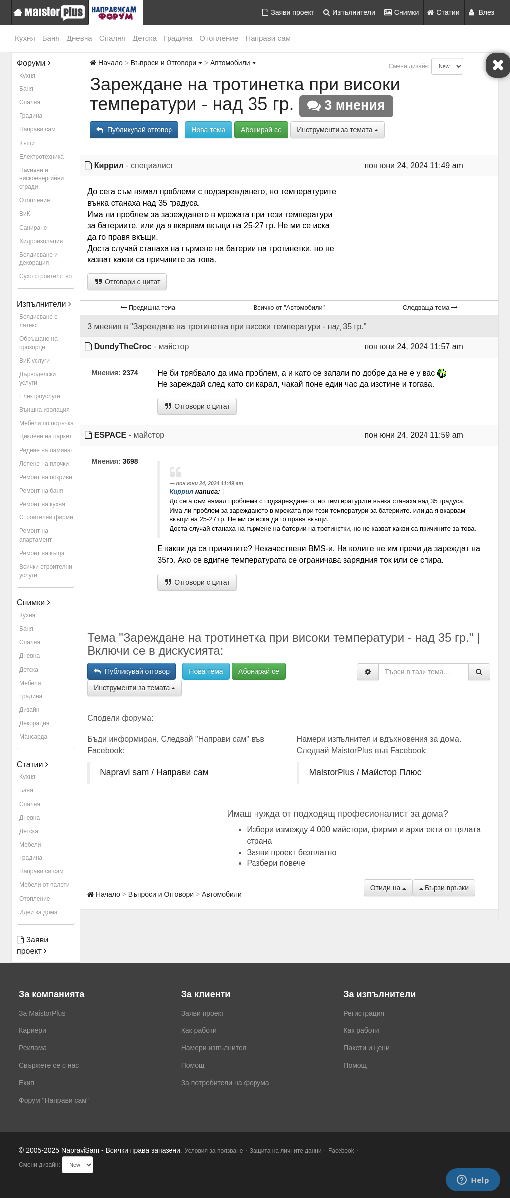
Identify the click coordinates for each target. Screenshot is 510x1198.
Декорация (34, 723)
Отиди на (388, 888)
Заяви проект (288, 12)
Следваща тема (430, 307)
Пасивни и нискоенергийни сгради (41, 178)
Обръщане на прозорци (38, 342)
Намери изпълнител (214, 1048)
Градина (178, 38)
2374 (130, 373)
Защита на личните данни (286, 1150)
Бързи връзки (444, 888)
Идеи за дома (38, 912)
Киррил (109, 165)
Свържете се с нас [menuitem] (49, 1065)
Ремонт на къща (41, 553)
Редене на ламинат (46, 450)
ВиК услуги (34, 360)
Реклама (33, 1048)
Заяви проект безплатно (291, 852)
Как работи (199, 1030)
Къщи (27, 143)
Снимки (401, 12)
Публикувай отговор (134, 130)
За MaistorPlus (42, 1013)
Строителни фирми (46, 517)
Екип (26, 1083)
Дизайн (29, 709)
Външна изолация (44, 409)
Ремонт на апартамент (35, 535)
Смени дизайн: (409, 66)
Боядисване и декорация (38, 258)
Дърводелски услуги (37, 378)
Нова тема (208, 130)
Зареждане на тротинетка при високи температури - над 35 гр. (245, 94)
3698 (130, 461)
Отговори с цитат (127, 282)
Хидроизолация (41, 241)
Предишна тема (147, 307)
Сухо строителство (45, 276)
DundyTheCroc (123, 346)
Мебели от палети (44, 884)
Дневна (79, 38)
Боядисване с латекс (38, 321)
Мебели (30, 683)
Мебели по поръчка (46, 423)
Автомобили (233, 63)
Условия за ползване (214, 1150)
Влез (482, 12)
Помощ (193, 1065)
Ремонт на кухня (42, 504)
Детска (145, 38)
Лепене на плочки (44, 463)
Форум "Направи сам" (54, 1100)
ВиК (24, 213)
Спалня (112, 38)
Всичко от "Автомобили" (289, 307)
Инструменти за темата (337, 130)
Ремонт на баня (41, 490)
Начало (106, 63)
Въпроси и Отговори (166, 63)
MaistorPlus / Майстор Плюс (365, 772)
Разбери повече (276, 863)
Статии (443, 12)
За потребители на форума (225, 1083)
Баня (51, 38)
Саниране (33, 227)
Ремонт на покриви (45, 477)
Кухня (25, 38)
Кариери (32, 1030)
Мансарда (33, 736)
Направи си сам (41, 871)
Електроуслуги (39, 396)
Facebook (341, 1150)
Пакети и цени (366, 1048)
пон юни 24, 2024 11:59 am (413, 435)
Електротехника (41, 156)
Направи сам (268, 38)
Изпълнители (349, 12)
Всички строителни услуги (45, 571)
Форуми (34, 63)
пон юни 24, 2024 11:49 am (413, 165)
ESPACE (110, 435)
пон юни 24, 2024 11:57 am (413, 346)
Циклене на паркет (45, 436)
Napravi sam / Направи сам (154, 772)
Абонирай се (261, 130)
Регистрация (363, 1013)
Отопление (218, 38)
